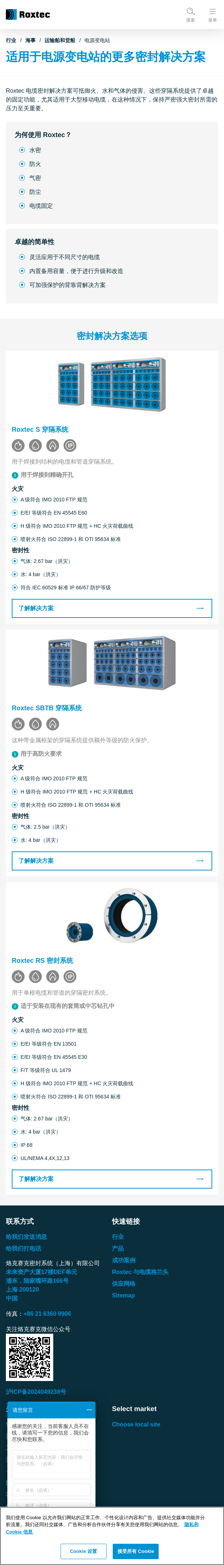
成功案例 (124, 1260)
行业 (11, 40)
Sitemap (123, 1295)
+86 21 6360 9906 (47, 1314)
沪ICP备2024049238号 (36, 1392)
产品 (118, 1248)
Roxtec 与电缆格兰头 (140, 1272)
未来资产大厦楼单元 (41, 1272)
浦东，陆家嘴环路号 (37, 1281)
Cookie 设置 (83, 1551)
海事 (30, 40)
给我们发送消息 (26, 1237)
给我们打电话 (23, 1248)
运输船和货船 (59, 40)
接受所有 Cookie (136, 1551)
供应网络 (124, 1284)
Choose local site (136, 1424)
